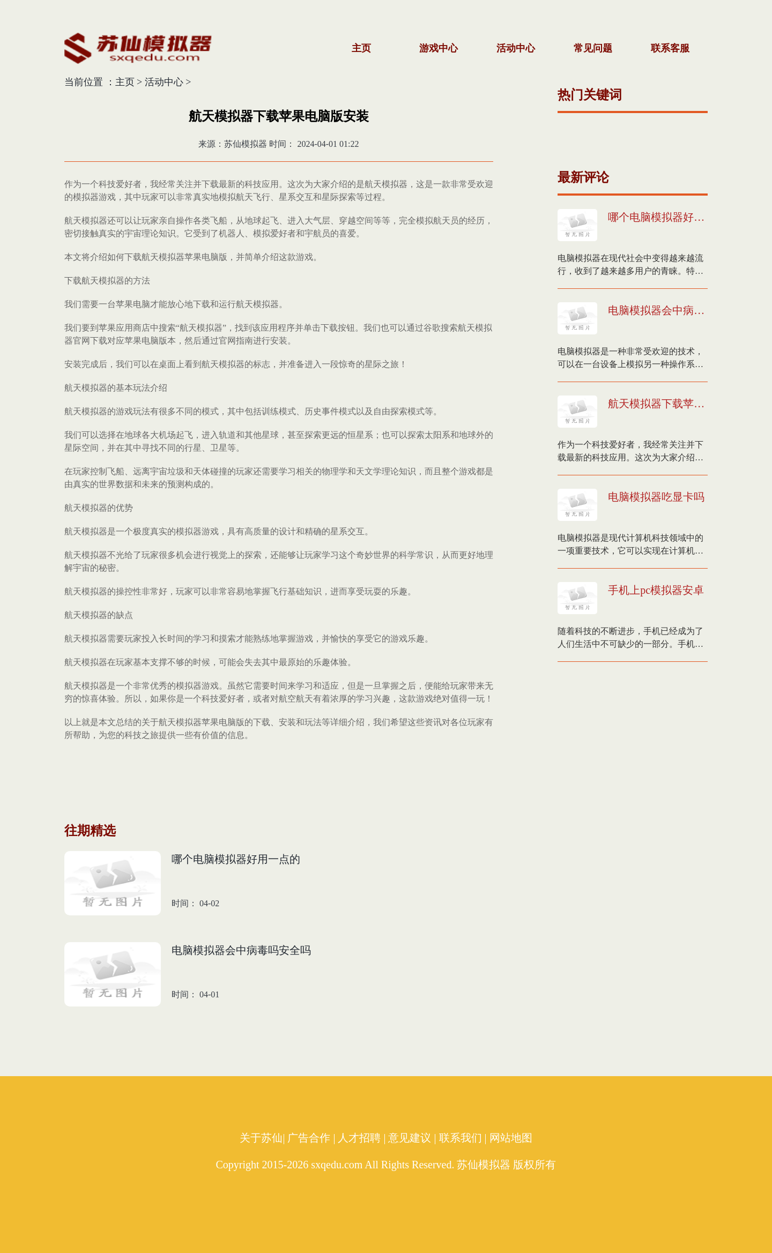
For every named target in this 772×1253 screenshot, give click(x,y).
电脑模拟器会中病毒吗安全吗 (658, 310)
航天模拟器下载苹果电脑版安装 (658, 403)
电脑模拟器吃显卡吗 (656, 497)
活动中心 (515, 48)
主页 (361, 48)
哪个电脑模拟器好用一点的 (658, 217)
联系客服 (670, 48)
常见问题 (593, 48)
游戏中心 (438, 48)
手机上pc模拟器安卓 (656, 590)
